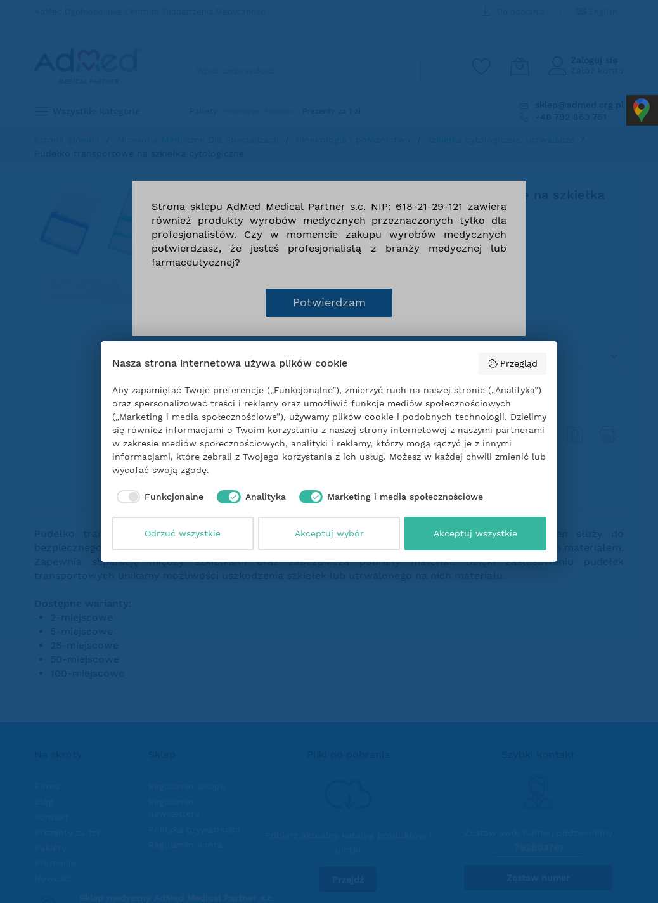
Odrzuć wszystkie (183, 533)
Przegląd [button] (512, 363)
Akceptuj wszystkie (475, 533)
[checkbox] (158, 497)
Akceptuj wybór (329, 533)
